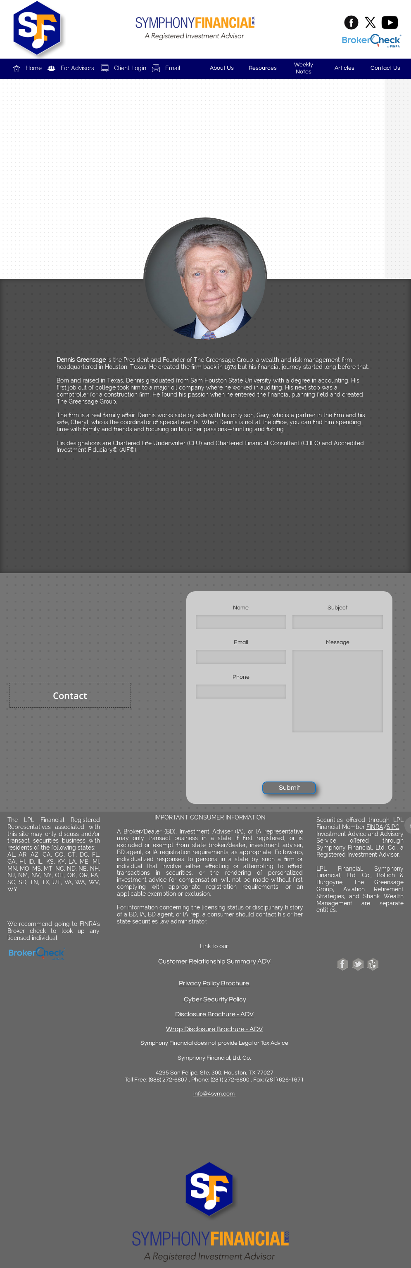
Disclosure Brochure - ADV (214, 1014)
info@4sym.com (214, 1094)
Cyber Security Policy (215, 999)
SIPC (393, 827)
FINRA (374, 827)
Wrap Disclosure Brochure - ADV (214, 1029)
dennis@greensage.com (214, 210)
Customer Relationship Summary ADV (214, 961)
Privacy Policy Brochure (214, 983)
